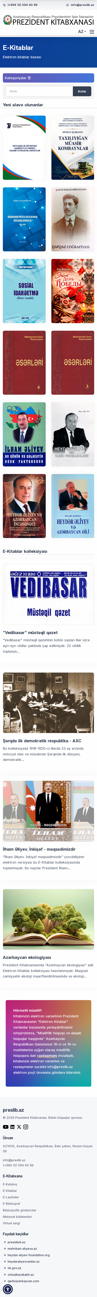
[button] (8, 1289)
